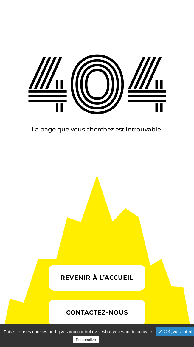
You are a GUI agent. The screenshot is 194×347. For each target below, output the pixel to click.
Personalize (86, 339)
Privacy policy (115, 339)
